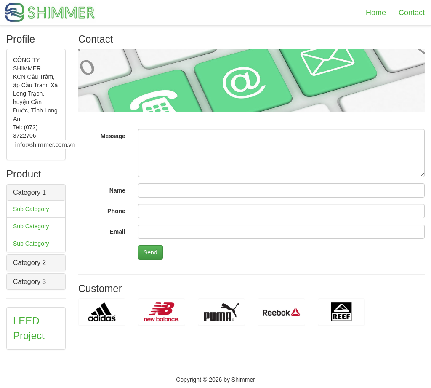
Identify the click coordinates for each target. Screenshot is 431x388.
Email (117, 231)
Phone (116, 211)
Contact (412, 12)
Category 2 (29, 262)
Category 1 (29, 192)
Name (117, 190)
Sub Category (31, 209)
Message (113, 136)
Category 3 (29, 281)
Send (150, 252)
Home (376, 12)
